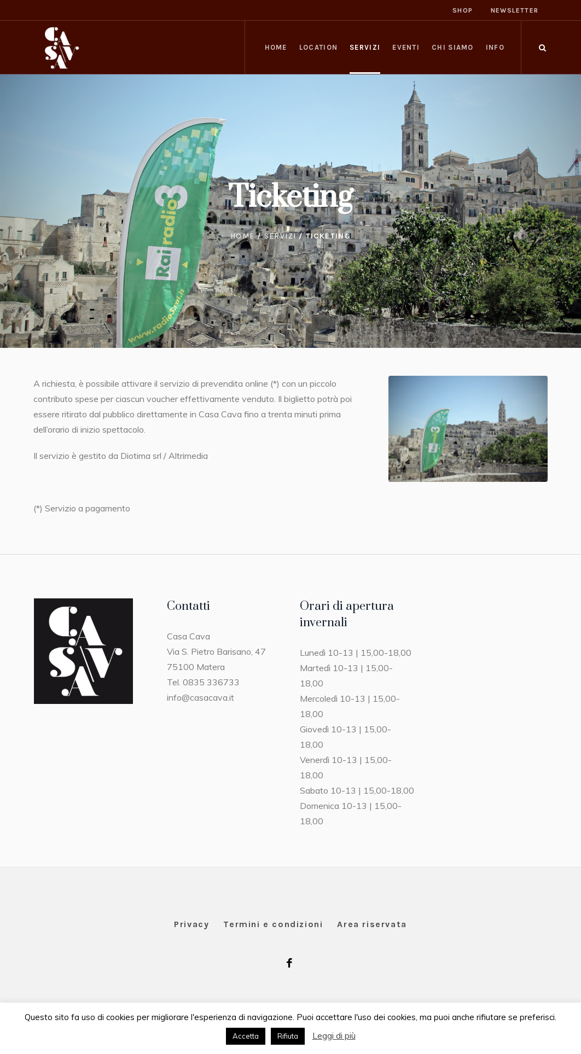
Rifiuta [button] (287, 1036)
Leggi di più (334, 1035)
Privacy (191, 924)
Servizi (280, 236)
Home (242, 236)
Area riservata (371, 924)
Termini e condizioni (273, 924)
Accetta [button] (246, 1036)
